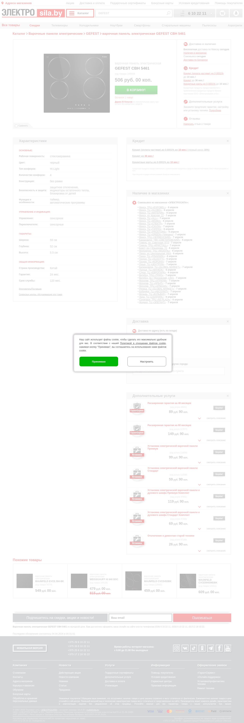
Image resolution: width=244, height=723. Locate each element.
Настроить (146, 361)
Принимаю (99, 361)
